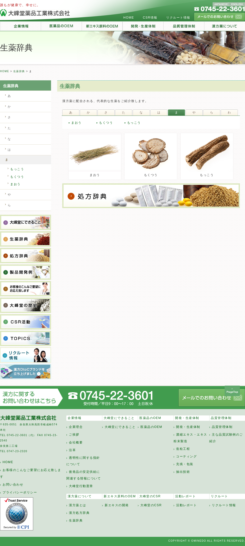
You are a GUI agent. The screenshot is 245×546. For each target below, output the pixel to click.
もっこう (134, 122)
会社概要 (76, 442)
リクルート (219, 496)
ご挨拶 (74, 434)
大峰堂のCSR (150, 496)
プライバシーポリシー (20, 492)
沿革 (72, 450)
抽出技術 (183, 472)
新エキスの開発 (117, 505)
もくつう (106, 122)
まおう (76, 122)
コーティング (186, 456)
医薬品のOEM (150, 418)
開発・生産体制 (187, 418)
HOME (128, 17)
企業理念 (76, 427)
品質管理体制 (221, 418)
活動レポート (185, 496)
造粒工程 (183, 449)
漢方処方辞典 (79, 513)
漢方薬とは (77, 505)
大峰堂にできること (119, 418)
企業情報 (74, 418)
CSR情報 (150, 17)
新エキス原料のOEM (120, 496)
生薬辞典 (19, 71)
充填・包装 (184, 464)
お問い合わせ (13, 484)
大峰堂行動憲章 (81, 486)
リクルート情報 (178, 17)
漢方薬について (80, 496)
